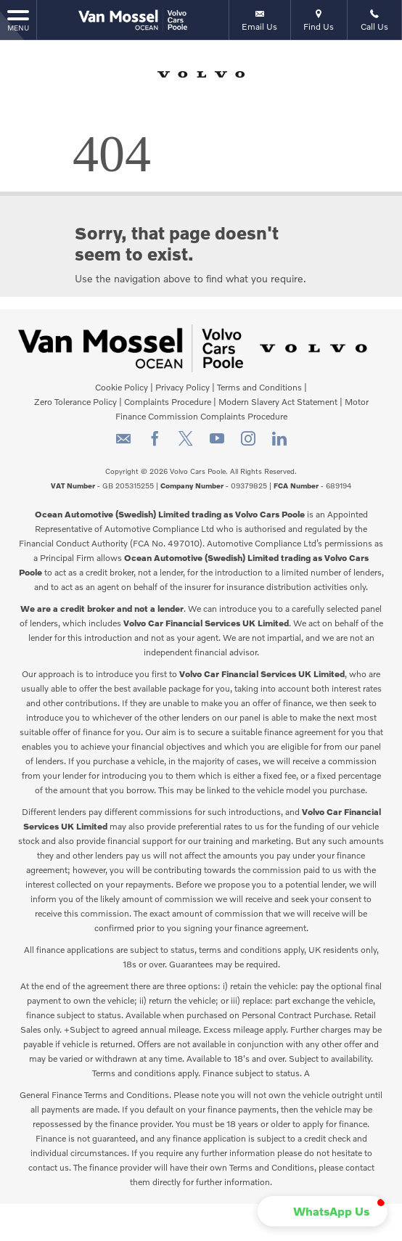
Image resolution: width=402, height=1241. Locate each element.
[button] (322, 1211)
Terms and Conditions (259, 387)
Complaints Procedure (167, 401)
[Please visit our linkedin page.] (279, 443)
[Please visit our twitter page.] (185, 443)
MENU (18, 19)
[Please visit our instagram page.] (248, 443)
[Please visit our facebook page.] (154, 443)
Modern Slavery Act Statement (277, 401)
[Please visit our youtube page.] (216, 443)
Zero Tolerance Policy (75, 401)
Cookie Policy (121, 387)
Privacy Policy (182, 387)
